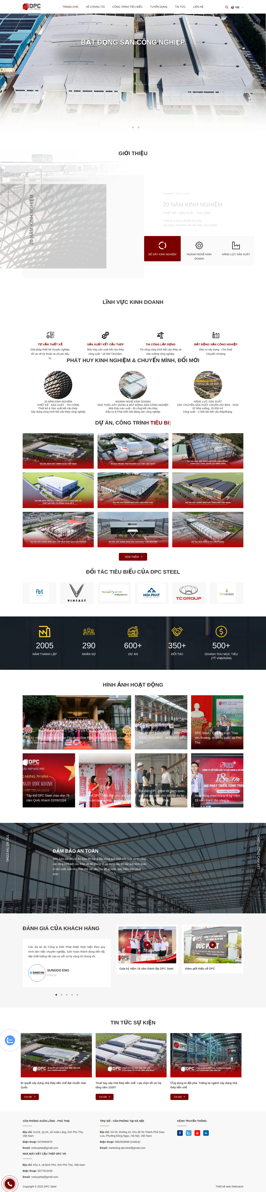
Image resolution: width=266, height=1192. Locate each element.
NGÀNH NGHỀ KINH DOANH (133, 401)
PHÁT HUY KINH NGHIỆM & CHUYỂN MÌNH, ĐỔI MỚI (133, 360)
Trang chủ (70, 6)
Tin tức (180, 6)
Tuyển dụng (158, 6)
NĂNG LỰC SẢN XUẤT (208, 401)
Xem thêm (134, 556)
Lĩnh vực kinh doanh (133, 302)
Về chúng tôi (95, 6)
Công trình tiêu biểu (127, 6)
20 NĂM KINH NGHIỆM (58, 401)
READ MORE (82, 70)
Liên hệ (198, 6)
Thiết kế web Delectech (229, 1186)
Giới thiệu (133, 153)
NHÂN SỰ (89, 654)
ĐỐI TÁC (177, 654)
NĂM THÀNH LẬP (44, 654)
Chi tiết (30, 1096)
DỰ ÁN (133, 654)
